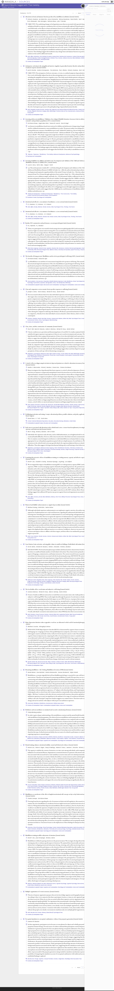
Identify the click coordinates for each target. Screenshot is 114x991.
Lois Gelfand (68, 461)
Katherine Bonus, (52, 21)
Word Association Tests (76, 958)
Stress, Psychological (45, 451)
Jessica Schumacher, (53, 19)
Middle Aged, (84, 58)
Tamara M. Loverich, (55, 123)
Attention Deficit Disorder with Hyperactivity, (66, 784)
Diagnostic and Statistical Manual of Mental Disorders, (65, 109)
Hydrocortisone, (82, 404)
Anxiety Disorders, (40, 109)
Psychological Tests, (59, 207)
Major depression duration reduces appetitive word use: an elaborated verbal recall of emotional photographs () (58, 623)
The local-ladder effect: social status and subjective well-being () (47, 589)
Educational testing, (59, 421)
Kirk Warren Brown (43, 798)
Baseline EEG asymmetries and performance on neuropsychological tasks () (50, 223)
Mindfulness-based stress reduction (43, 885)
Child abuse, (73, 448)
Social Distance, (53, 616)
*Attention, (30, 154)
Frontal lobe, (47, 449)
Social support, (68, 355)
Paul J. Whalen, (63, 70)
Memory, (44, 912)
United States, (30, 885)
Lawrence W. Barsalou (33, 921)
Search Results (11, 7)
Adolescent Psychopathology (72, 154)
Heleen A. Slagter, (40, 747)
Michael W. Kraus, (51, 291)
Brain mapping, (34, 248)
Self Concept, (40, 616)
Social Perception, (60, 355)
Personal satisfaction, (77, 614)
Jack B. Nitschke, (32, 70)
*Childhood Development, (46, 194)
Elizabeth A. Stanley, (41, 461)
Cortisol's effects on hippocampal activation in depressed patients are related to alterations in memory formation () (56, 364)
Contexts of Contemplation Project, (35, 705)
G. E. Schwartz (47, 204)
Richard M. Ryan (43, 258)
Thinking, (66, 207)
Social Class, (84, 318)
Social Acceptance (53, 195)
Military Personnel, (66, 497)
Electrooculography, (32, 58)
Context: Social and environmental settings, (37, 195)
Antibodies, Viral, (38, 56)
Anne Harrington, (42, 21)
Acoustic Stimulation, (33, 784)
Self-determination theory (78, 829)
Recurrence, (67, 663)
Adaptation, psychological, (34, 353)
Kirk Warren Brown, (33, 123)
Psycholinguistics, (60, 663)
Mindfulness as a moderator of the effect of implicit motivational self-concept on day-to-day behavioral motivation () (57, 795)
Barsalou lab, (34, 912)
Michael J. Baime (50, 838)
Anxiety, (54, 56)
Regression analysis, (51, 738)
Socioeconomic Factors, (33, 320)
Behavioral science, (51, 883)
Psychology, (30, 282)
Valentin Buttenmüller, (51, 672)
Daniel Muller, (74, 19)
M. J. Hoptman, (32, 225)
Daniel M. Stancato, (40, 329)
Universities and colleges (83, 738)
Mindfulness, (70, 281)
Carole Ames (44, 418)
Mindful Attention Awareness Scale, (58, 281)
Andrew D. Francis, (61, 747)
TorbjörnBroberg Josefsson (35, 712)
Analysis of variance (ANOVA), (46, 737)
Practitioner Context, (32, 197)
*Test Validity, (50, 154)
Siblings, (42, 583)
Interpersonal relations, (57, 318)
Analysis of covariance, (33, 737)
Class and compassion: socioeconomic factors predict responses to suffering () (51, 289)
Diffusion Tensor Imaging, (33, 449)
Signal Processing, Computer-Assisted (80, 249)
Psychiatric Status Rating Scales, (52, 407)
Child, (55, 448)
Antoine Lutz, (31, 747)
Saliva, (61, 407)
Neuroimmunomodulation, (33, 59)
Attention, (40, 207)
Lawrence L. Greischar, (72, 747)
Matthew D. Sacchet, (33, 626)
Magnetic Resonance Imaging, (39, 111)
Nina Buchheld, (41, 672)
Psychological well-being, (82, 281)
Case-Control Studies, (32, 786)
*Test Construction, (65, 194)
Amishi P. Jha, (31, 461)
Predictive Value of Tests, (62, 111)
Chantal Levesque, (33, 798)
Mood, (74, 281)
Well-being (67, 282)
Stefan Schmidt (74, 672)
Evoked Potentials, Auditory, (34, 787)
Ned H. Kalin (82, 70)
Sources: (4, 7)
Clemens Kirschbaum (65, 367)
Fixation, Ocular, (70, 580)
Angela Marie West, (44, 123)
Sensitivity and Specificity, (64, 249)
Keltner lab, (66, 318)
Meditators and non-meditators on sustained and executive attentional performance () (53, 710)
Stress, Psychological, (44, 320)
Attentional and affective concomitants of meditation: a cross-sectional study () (51, 202)
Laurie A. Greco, (32, 165)
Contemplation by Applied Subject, (35, 284)
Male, (74, 58)
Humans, (60, 58)
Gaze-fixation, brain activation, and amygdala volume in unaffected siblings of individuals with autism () (58, 544)
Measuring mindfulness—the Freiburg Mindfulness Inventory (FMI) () (49, 670)
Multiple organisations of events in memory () (42, 891)
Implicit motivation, (32, 829)
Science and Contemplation (80, 284)
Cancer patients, (31, 281)
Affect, (32, 56)
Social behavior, (48, 583)
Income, (63, 353)
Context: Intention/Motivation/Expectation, (38, 421)
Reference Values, (54, 249)
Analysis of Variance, (36, 404)
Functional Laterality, (55, 449)
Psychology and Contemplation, (67, 284)
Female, (39, 58)
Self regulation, (49, 282)
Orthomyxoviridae (45, 59)
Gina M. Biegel (65, 123)
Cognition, (49, 248)
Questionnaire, (49, 703)
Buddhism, (60, 737)
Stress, (54, 282)
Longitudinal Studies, (64, 614)
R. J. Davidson (39, 225)
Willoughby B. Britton (44, 626)
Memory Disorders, (68, 406)
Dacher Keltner (61, 291)
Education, (51, 421)
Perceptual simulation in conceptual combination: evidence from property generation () (54, 919)
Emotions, (30, 318)
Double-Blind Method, (59, 404)
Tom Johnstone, (54, 70)
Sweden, (66, 738)
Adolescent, (43, 353)
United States (72, 421)
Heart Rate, (44, 318)
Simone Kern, (56, 367)
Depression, (51, 404)
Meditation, (78, 58)
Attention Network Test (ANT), (39, 883)
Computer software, (79, 737)
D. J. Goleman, (40, 204)
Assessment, (31, 703)
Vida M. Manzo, (42, 291)
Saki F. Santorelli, (83, 19)
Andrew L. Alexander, (54, 546)
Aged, (51, 353)
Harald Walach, (32, 672)
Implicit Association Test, (79, 827)
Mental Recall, (76, 406)
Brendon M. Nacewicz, (42, 546)
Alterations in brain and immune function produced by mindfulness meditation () (52, 17)
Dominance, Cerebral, (71, 56)
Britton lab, (35, 661)
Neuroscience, (80, 883)
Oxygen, (42, 407)
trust (35, 537)
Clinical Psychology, (38, 827)
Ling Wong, (62, 461)
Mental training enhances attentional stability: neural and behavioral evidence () (51, 745)
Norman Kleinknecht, (64, 672)
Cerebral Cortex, (42, 248)
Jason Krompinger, (41, 838)
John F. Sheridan (61, 21)
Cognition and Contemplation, (51, 740)
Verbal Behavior (81, 663)
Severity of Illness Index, (82, 111)
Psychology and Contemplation (44, 197)
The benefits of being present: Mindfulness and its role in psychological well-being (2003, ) (55, 256)
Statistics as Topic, (67, 407)
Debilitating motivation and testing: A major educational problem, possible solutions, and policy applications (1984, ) (57, 415)
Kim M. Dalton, (32, 546)
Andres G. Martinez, (51, 329)
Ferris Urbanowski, (32, 21)
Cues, (32, 536)
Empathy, (35, 318)
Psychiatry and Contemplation (34, 156)
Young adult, (76, 407)
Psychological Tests (58, 912)
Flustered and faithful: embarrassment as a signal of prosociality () (47, 505)
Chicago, (36, 958)
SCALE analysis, (60, 738)
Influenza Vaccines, (67, 58)
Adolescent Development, (59, 154)
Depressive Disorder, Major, (44, 661)
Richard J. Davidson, (33, 19)
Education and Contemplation (51, 423)
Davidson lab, (62, 56)
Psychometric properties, (39, 282)
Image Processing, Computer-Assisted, (36, 406)
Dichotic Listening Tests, (65, 786)
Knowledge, (67, 958)
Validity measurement (58, 703)
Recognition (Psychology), (33, 583)
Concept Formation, (49, 958)
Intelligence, (49, 581)
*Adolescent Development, (34, 194)
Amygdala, (33, 109)
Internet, (49, 536)
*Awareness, (36, 154)
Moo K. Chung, (32, 431)
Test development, (60, 282)
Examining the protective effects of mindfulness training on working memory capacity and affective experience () (56, 458)
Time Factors (72, 207)
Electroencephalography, (83, 56)
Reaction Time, (68, 787)
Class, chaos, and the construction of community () (43, 326)
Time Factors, (74, 663)
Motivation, (66, 421)
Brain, (57, 56)
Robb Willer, (41, 507)
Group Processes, (40, 614)
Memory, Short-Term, (56, 497)
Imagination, (61, 958)
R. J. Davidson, (31, 204)
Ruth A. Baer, (40, 165)
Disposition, (46, 281)
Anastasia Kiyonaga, (52, 461)
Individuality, (30, 249)
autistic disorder (56, 583)
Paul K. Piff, (31, 329)
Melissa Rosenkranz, (64, 19)
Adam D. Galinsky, (54, 592)
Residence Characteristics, (43, 355)
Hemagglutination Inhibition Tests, (49, 58)
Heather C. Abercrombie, (34, 367)
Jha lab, (40, 497)
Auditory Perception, (82, 784)
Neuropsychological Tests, (43, 249)
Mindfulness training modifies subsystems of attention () (45, 835)
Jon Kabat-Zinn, (43, 19)
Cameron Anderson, (33, 592)
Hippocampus (82, 407)
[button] (112, 1)
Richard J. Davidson (65, 546)
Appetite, (30, 661)
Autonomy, (30, 827)
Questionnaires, (72, 111)
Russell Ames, (31, 418)
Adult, (29, 56)
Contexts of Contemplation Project (35, 61)
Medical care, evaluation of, (34, 738)
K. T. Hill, (38, 418)
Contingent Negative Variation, (45, 786)
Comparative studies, (69, 737)
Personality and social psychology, (57, 829)
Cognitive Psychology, (61, 883)
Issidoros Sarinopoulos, (43, 70)
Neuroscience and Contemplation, (51, 284)
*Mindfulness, (42, 154)
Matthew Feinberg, (33, 507)
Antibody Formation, (47, 56)
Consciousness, (39, 281)
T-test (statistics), (73, 738)
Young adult (30, 112)
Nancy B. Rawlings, (50, 747)
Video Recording (53, 320)
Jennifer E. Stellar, (32, 291)
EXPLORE (105, 2)
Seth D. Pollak (51, 431)
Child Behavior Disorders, (63, 448)
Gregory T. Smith (48, 165)
